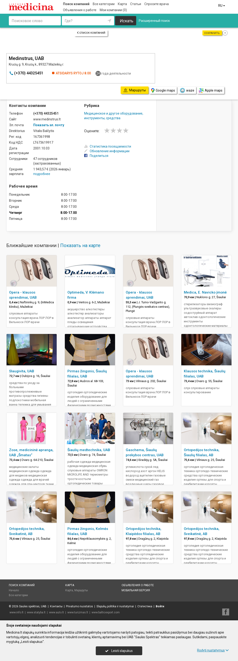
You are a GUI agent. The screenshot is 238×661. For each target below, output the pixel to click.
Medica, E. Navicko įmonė (205, 292)
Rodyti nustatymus (213, 650)
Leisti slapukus (119, 651)
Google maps (163, 90)
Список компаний (91, 32)
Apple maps (210, 90)
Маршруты (81, 590)
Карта (122, 4)
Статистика (144, 606)
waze (186, 90)
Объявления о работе (79, 10)
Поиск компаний (76, 4)
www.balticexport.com (106, 612)
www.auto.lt (56, 612)
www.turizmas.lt (77, 612)
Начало (14, 590)
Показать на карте (80, 245)
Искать (126, 20)
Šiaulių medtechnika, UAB (88, 450)
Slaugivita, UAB (21, 371)
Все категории (104, 4)
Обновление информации (106, 151)
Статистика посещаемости (107, 146)
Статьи (135, 4)
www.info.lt (16, 612)
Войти (160, 606)
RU (222, 5)
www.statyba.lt (36, 612)
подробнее (41, 174)
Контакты (56, 606)
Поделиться (96, 156)
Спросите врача (156, 4)
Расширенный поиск (154, 21)
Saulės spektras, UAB (32, 606)
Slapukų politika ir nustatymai (115, 606)
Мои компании (113, 10)
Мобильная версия (136, 590)
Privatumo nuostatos (79, 606)
